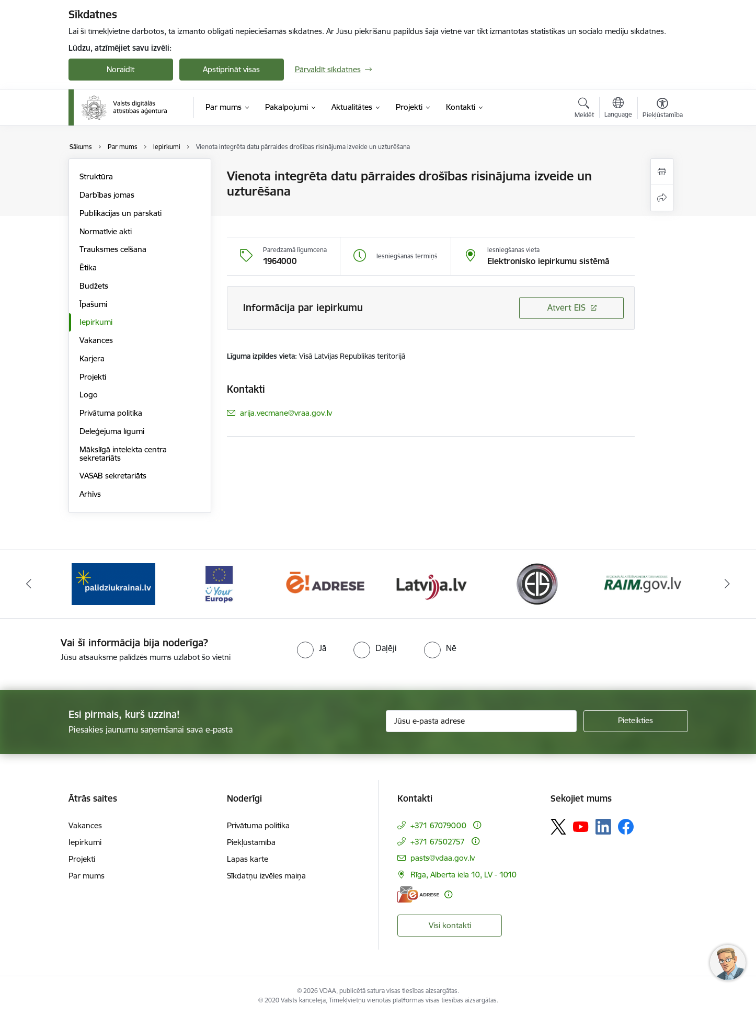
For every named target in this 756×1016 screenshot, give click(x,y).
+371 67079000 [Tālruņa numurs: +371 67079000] (438, 825)
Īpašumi (93, 304)
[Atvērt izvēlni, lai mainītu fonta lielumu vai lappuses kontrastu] (662, 109)
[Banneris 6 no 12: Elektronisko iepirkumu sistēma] (537, 583)
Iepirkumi (95, 322)
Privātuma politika (110, 413)
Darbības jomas (106, 195)
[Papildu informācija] (477, 825)
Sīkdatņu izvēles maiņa (266, 876)
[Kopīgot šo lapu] (662, 198)
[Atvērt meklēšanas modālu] (584, 109)
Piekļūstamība (251, 842)
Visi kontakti (450, 925)
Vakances (96, 340)
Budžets (93, 286)
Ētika (88, 267)
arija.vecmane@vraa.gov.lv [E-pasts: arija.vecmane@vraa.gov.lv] (286, 413)
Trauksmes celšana (112, 249)
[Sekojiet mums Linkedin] (603, 827)
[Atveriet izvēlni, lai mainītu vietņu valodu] (618, 109)
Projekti (92, 377)
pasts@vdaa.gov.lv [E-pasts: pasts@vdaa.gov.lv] (442, 858)
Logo (88, 394)
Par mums (86, 876)
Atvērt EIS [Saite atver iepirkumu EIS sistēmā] (566, 307)
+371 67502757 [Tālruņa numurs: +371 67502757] (437, 842)
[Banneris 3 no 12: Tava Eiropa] (219, 583)
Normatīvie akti (105, 231)
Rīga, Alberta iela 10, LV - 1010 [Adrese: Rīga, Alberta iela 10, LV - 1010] (463, 875)
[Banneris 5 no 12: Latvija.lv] (431, 583)
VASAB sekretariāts (112, 476)
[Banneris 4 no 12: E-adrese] (324, 583)
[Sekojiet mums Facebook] (626, 827)
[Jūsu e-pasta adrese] (481, 721)
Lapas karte (247, 859)
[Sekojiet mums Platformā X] (558, 827)
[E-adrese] (418, 894)
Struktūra (96, 176)
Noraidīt (120, 69)
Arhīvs (90, 494)
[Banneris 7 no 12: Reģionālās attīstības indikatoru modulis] (642, 583)
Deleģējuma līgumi (111, 431)
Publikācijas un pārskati (120, 213)
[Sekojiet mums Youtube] (581, 826)
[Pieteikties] (635, 721)
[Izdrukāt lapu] (662, 172)
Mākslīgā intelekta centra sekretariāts (123, 453)
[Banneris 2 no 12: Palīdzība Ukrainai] (113, 583)
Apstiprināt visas (231, 69)
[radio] (311, 648)
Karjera (92, 358)
